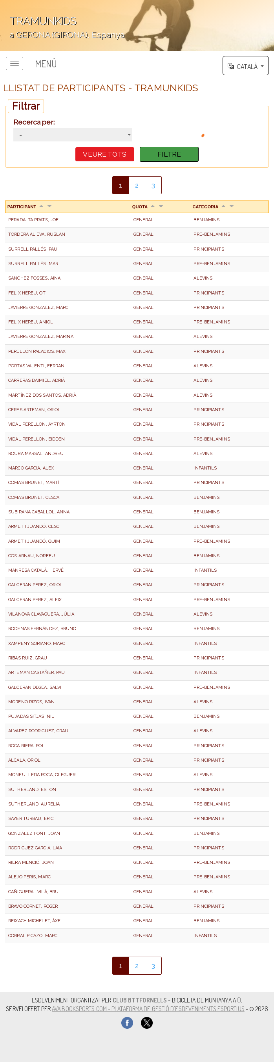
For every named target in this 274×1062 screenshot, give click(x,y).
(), (239, 1000)
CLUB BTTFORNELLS (140, 1000)
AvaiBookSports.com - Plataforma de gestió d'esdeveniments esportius (148, 1009)
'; (137, 25)
